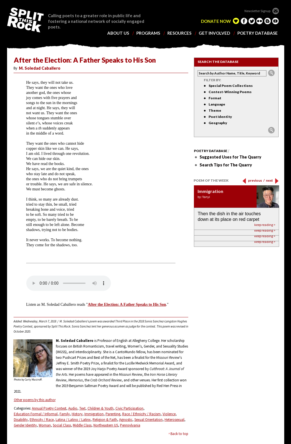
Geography (218, 123)
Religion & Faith (105, 419)
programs (148, 33)
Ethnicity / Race (42, 419)
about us (118, 33)
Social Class (62, 425)
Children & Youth (100, 408)
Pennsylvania (130, 425)
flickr (259, 20)
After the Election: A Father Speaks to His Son (127, 304)
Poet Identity (220, 117)
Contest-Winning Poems (230, 92)
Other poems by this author (35, 399)
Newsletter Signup (257, 11)
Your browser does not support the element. (68, 283)
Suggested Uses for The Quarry (230, 157)
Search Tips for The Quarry (226, 164)
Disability (21, 419)
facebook (243, 20)
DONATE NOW (216, 21)
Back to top (179, 433)
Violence (169, 414)
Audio (72, 408)
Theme (215, 110)
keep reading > (264, 241)
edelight (236, 20)
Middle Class (82, 425)
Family (65, 414)
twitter (251, 20)
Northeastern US (105, 425)
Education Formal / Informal (36, 414)
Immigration (94, 414)
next (269, 180)
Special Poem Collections (231, 85)
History (77, 414)
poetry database (257, 33)
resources (179, 33)
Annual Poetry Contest (49, 408)
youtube (275, 20)
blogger (267, 20)
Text (82, 408)
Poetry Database (210, 151)
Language (217, 104)
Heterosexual (174, 419)
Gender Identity (25, 425)
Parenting (113, 414)
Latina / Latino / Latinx (73, 419)
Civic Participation (129, 408)
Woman (45, 425)
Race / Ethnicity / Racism (141, 414)
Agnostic (125, 419)
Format (215, 98)
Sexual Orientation (148, 419)
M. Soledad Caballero (39, 68)
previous (256, 180)
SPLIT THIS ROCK (25, 20)
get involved (214, 33)
